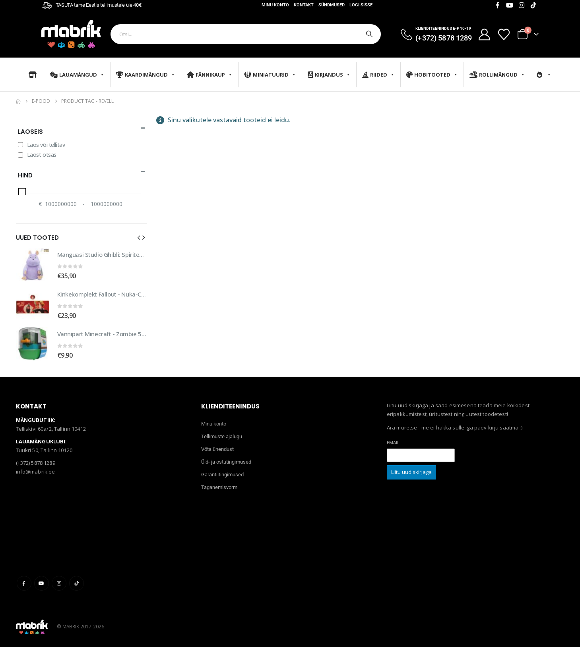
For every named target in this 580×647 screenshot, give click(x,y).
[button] (138, 237)
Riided (378, 74)
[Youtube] (509, 5)
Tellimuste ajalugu (221, 436)
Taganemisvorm (219, 487)
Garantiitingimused (222, 475)
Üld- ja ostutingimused (226, 462)
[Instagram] (521, 5)
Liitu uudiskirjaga (411, 472)
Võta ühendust (217, 449)
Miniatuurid (270, 74)
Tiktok (76, 583)
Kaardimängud (145, 74)
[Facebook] (498, 5)
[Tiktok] (533, 5)
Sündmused (331, 5)
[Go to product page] (32, 264)
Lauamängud (77, 74)
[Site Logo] (71, 34)
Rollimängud (497, 74)
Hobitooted (432, 74)
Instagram (59, 583)
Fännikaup (210, 74)
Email (393, 442)
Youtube (41, 583)
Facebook (24, 583)
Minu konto (275, 5)
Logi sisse (360, 5)
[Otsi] (368, 34)
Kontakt (304, 5)
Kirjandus (329, 74)
